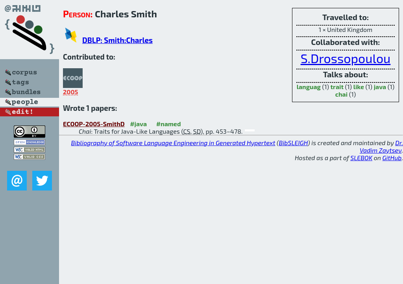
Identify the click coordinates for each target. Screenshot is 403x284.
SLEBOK (361, 157)
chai (341, 94)
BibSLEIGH (293, 142)
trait (337, 86)
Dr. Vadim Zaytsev (381, 146)
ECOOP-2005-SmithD (94, 123)
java (380, 86)
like (358, 86)
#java (138, 123)
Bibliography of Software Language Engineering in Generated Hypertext (173, 142)
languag (309, 86)
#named (168, 123)
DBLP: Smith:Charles (117, 40)
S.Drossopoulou (346, 57)
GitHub (392, 157)
